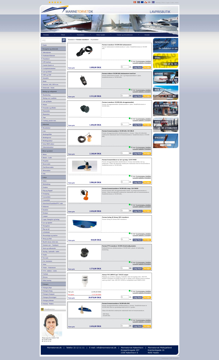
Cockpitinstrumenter (48, 68)
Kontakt (147, 35)
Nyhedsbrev (80, 35)
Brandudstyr (45, 128)
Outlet (44, 45)
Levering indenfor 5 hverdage (142, 63)
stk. (130, 67)
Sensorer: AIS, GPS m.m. (50, 84)
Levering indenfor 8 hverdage (142, 264)
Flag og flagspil (47, 190)
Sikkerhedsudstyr (47, 147)
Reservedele (45, 164)
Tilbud (63, 35)
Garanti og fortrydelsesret (125, 35)
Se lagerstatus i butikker (143, 61)
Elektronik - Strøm (47, 87)
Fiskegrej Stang (46, 291)
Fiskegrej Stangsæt (47, 294)
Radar (44, 81)
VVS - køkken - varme (49, 271)
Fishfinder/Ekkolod (48, 55)
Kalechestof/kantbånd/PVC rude (52, 203)
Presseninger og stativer (49, 235)
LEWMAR (45, 232)
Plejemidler (45, 111)
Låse (43, 131)
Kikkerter (45, 206)
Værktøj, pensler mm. (48, 120)
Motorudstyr (46, 170)
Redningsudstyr (47, 140)
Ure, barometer (46, 261)
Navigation (45, 226)
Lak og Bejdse (46, 101)
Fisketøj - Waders (47, 303)
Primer (44, 104)
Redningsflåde (46, 134)
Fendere (44, 187)
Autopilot (45, 78)
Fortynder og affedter (48, 108)
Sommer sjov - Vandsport (49, 245)
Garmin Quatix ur (47, 65)
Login (167, 2)
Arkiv (177, 2)
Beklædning (45, 184)
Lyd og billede (46, 71)
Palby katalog (46, 280)
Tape (43, 117)
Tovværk (44, 258)
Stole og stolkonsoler (48, 248)
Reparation (45, 114)
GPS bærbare (46, 62)
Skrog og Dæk (46, 238)
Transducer (45, 59)
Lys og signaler (46, 222)
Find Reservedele (47, 167)
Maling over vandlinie (48, 98)
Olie (43, 173)
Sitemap (158, 2)
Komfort (44, 210)
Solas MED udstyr (47, 144)
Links (172, 2)
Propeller (44, 161)
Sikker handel (100, 35)
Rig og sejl (45, 229)
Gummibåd (45, 200)
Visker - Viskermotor (48, 267)
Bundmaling (45, 95)
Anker (44, 181)
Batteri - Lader (46, 157)
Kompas (44, 213)
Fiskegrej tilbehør (47, 300)
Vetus (43, 264)
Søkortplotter (46, 52)
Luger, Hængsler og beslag (50, 219)
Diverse (44, 277)
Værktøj (44, 274)
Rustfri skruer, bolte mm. (49, 242)
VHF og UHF (46, 75)
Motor (44, 154)
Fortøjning (45, 194)
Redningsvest (46, 137)
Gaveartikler (45, 197)
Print (163, 2)
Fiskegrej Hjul (46, 287)
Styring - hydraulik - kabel (50, 251)
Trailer (44, 254)
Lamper (44, 216)
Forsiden (46, 35)
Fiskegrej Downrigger (48, 297)
